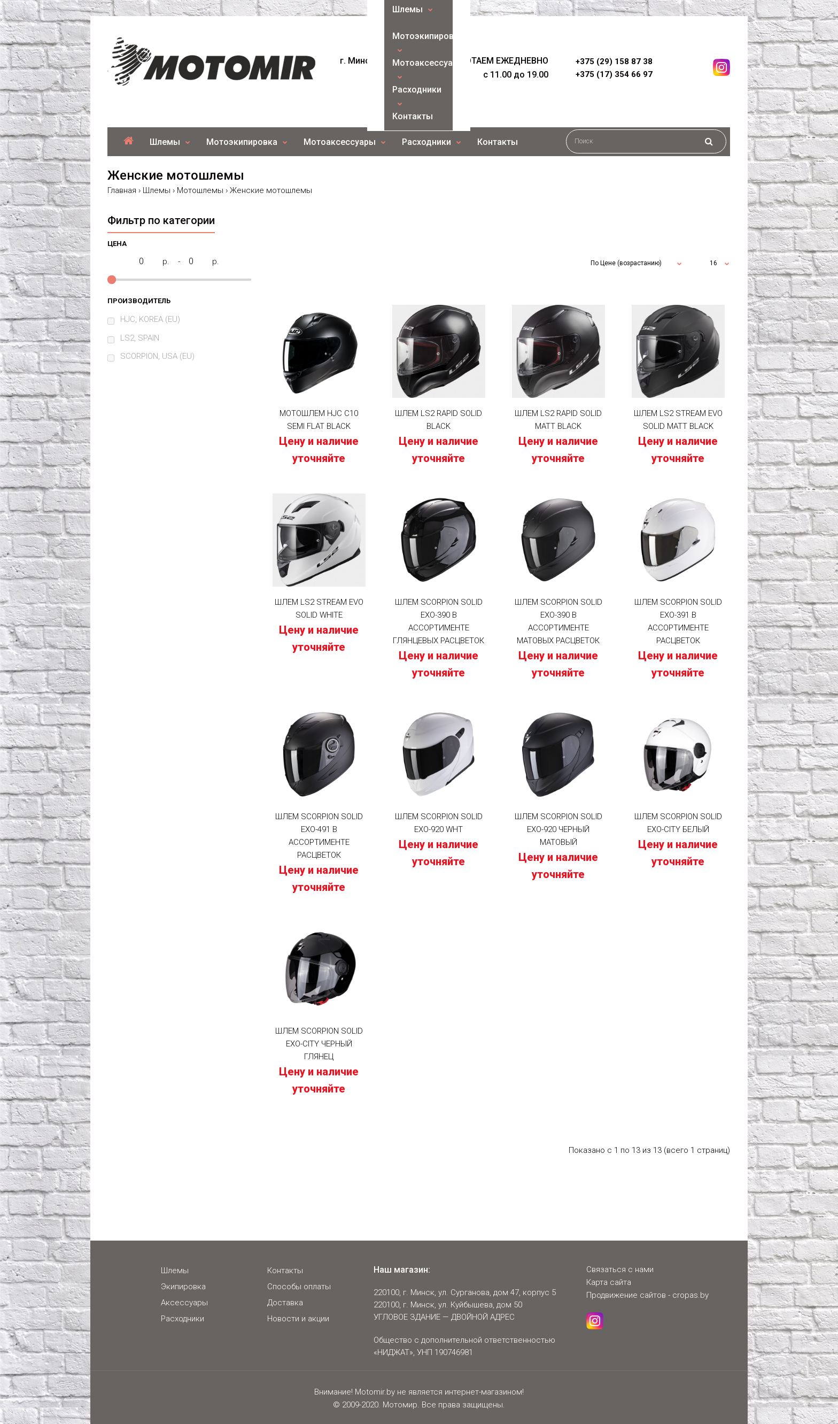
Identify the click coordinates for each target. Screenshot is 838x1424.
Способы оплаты (299, 1286)
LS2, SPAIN (139, 338)
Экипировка (183, 1286)
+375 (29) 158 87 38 (614, 61)
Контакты (285, 1270)
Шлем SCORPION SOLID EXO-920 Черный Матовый (558, 829)
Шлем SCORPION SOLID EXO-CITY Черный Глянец (319, 1043)
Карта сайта (608, 1282)
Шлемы (156, 190)
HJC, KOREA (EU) (150, 319)
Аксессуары (184, 1302)
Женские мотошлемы (271, 190)
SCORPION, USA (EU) (157, 356)
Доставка (285, 1302)
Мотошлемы (200, 190)
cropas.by (690, 1295)
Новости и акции (298, 1318)
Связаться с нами (620, 1269)
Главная (121, 190)
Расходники (182, 1318)
